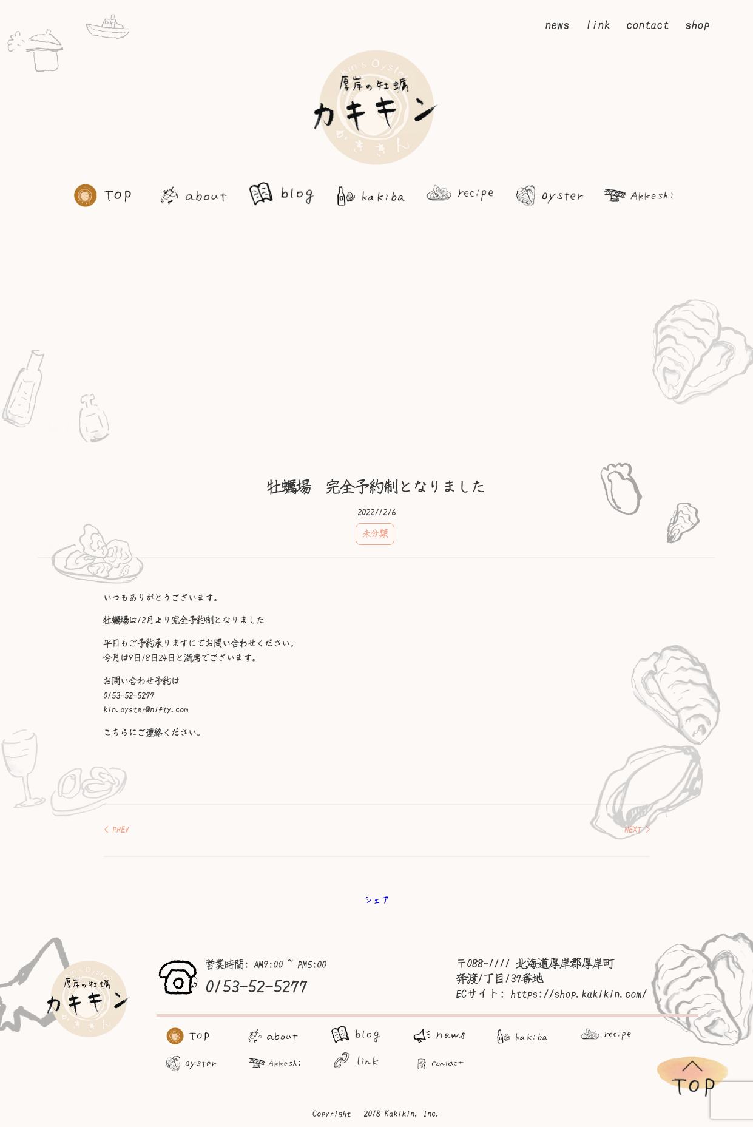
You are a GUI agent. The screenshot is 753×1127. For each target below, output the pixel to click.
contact (647, 25)
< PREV (116, 829)
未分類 (375, 533)
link (598, 25)
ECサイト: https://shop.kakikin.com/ (551, 994)
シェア (377, 900)
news (557, 25)
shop (697, 25)
